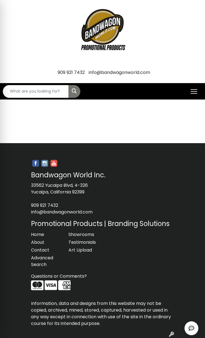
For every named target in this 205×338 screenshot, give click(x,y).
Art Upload (80, 250)
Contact (40, 250)
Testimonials (82, 242)
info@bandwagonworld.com (119, 72)
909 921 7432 (71, 72)
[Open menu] (193, 91)
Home (37, 234)
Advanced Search (42, 261)
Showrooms (81, 234)
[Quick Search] (36, 91)
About (37, 242)
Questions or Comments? (59, 276)
